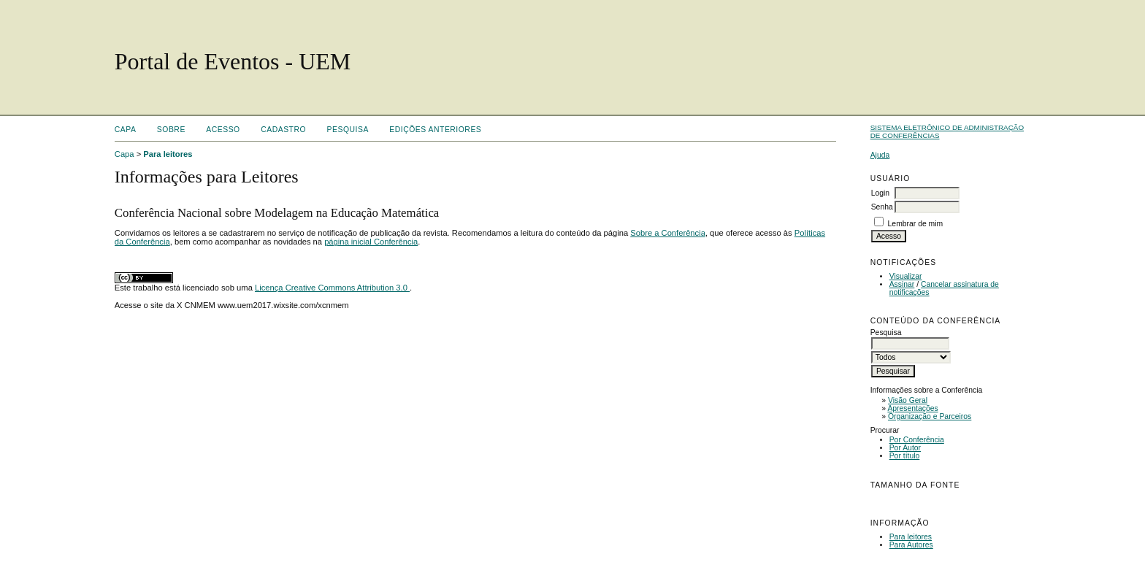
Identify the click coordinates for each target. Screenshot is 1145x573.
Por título (904, 456)
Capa (126, 130)
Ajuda (880, 155)
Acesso (223, 130)
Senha (882, 207)
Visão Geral (907, 400)
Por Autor (905, 448)
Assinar (902, 284)
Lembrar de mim (915, 224)
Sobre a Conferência (667, 232)
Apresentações (912, 408)
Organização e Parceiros (929, 416)
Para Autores (911, 545)
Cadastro (283, 130)
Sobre (171, 130)
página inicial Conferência (371, 241)
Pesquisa (348, 130)
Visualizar (905, 276)
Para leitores (910, 537)
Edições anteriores (435, 130)
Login (880, 193)
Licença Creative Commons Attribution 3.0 (332, 287)
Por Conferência (916, 440)
